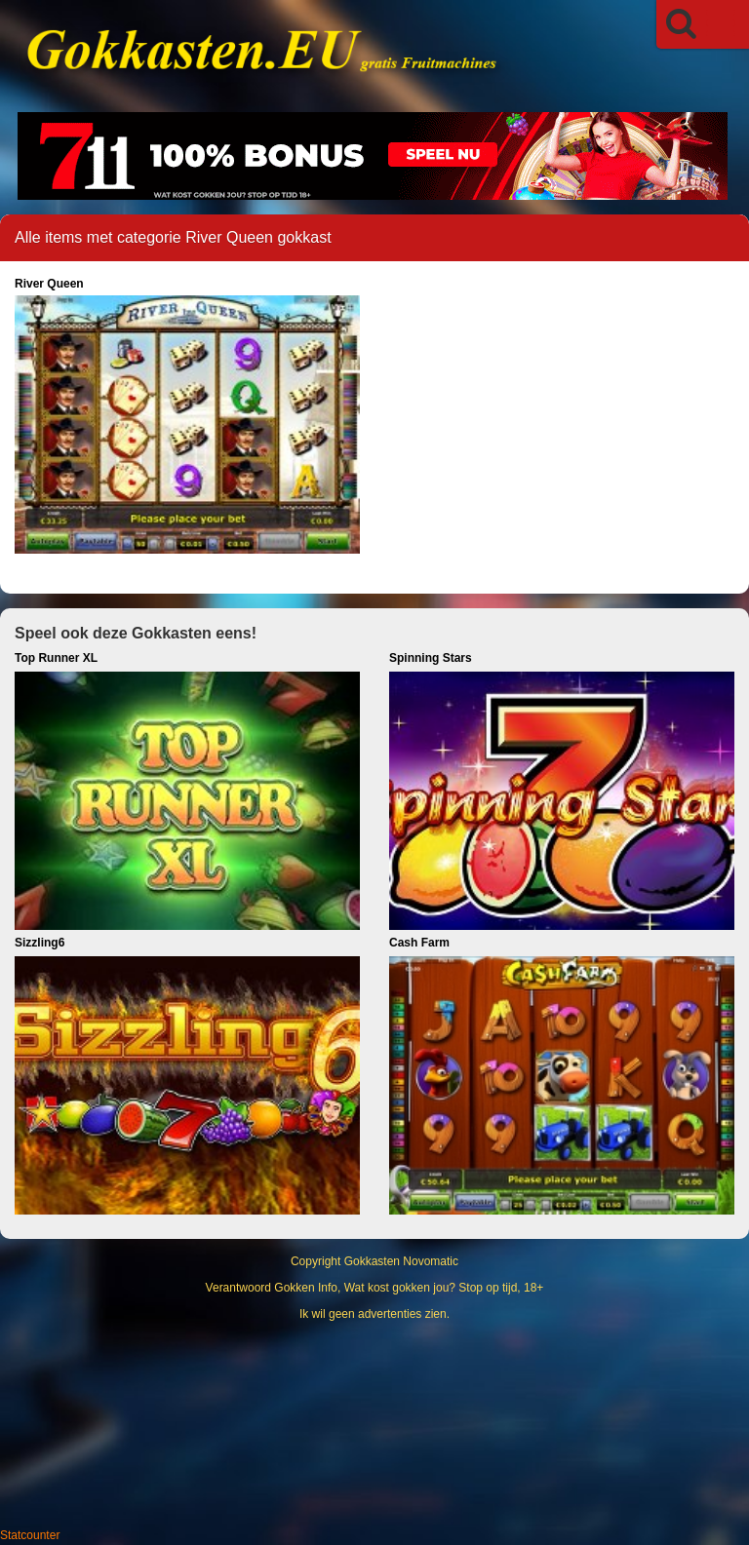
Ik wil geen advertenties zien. (374, 1314)
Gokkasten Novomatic (401, 1261)
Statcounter (29, 1535)
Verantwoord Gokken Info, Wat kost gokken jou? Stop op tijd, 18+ (375, 1287)
